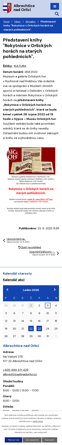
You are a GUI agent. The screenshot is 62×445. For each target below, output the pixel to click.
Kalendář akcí (13, 280)
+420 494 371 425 (15, 370)
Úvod (6, 21)
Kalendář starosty (17, 273)
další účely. (38, 421)
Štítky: (7, 66)
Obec (17, 21)
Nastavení (49, 440)
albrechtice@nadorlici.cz (20, 374)
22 (30, 328)
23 (39, 328)
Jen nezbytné (32, 440)
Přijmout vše (13, 440)
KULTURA (20, 66)
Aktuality (30, 21)
